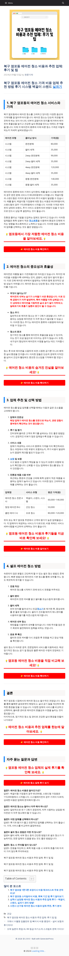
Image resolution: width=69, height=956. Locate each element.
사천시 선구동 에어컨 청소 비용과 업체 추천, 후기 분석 (35, 905)
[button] (63, 3)
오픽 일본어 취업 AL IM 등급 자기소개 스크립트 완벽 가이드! (35, 928)
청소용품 (33, 220)
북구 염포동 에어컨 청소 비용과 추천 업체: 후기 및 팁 (32, 917)
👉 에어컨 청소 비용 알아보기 (35, 548)
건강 (9, 913)
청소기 (40, 608)
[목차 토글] (30, 879)
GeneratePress (47, 938)
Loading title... (38, 950)
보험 (12, 458)
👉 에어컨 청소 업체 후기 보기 (34, 782)
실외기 (57, 86)
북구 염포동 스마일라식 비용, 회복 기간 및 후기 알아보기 (37, 896)
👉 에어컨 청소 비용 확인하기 (35, 249)
